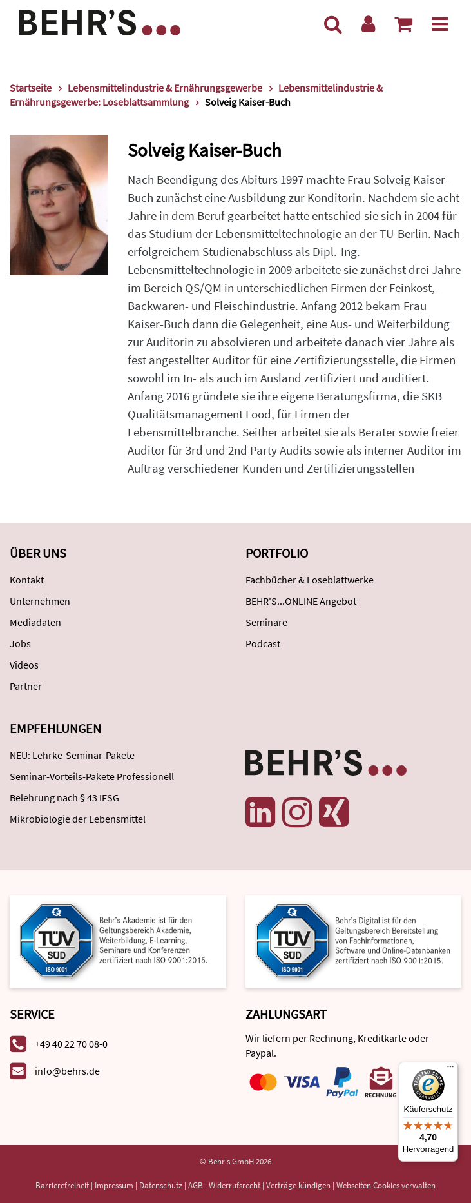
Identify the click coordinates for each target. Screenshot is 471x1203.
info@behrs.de (67, 1070)
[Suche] (333, 24)
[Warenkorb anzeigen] (403, 24)
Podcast (262, 643)
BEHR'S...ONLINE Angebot (300, 600)
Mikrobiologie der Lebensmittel (78, 818)
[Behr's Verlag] (99, 21)
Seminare (266, 622)
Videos (24, 664)
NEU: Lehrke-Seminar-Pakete (72, 754)
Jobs (20, 643)
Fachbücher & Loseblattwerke (309, 579)
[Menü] (440, 24)
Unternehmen (40, 600)
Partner (26, 686)
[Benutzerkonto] (368, 24)
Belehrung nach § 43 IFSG (64, 797)
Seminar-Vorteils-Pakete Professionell (92, 776)
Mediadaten (35, 622)
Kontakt (27, 579)
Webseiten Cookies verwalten (386, 1185)
